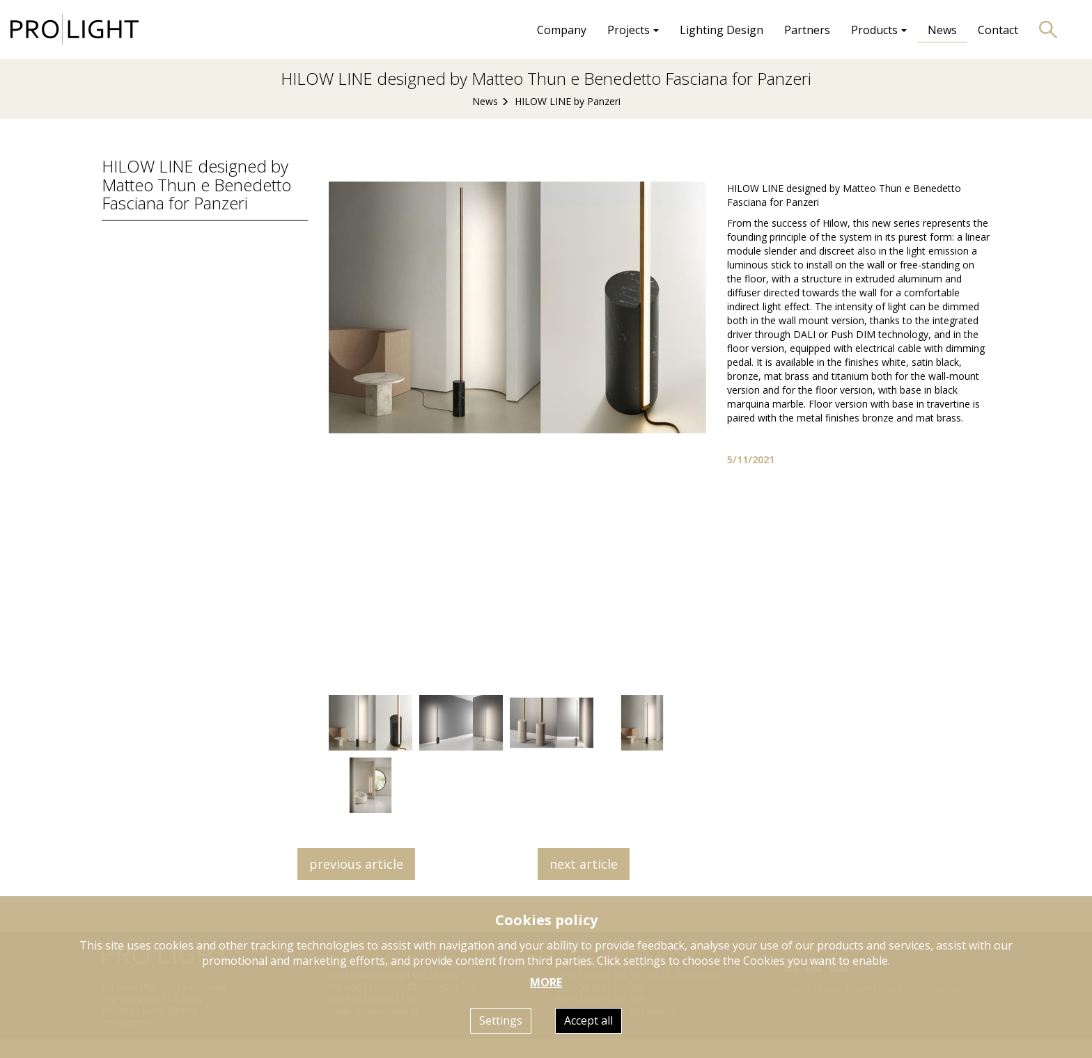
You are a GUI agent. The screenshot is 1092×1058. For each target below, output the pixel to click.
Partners (807, 30)
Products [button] (879, 30)
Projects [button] (633, 30)
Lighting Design (721, 30)
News (942, 30)
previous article (356, 864)
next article (583, 864)
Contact (998, 30)
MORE (546, 982)
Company (561, 30)
